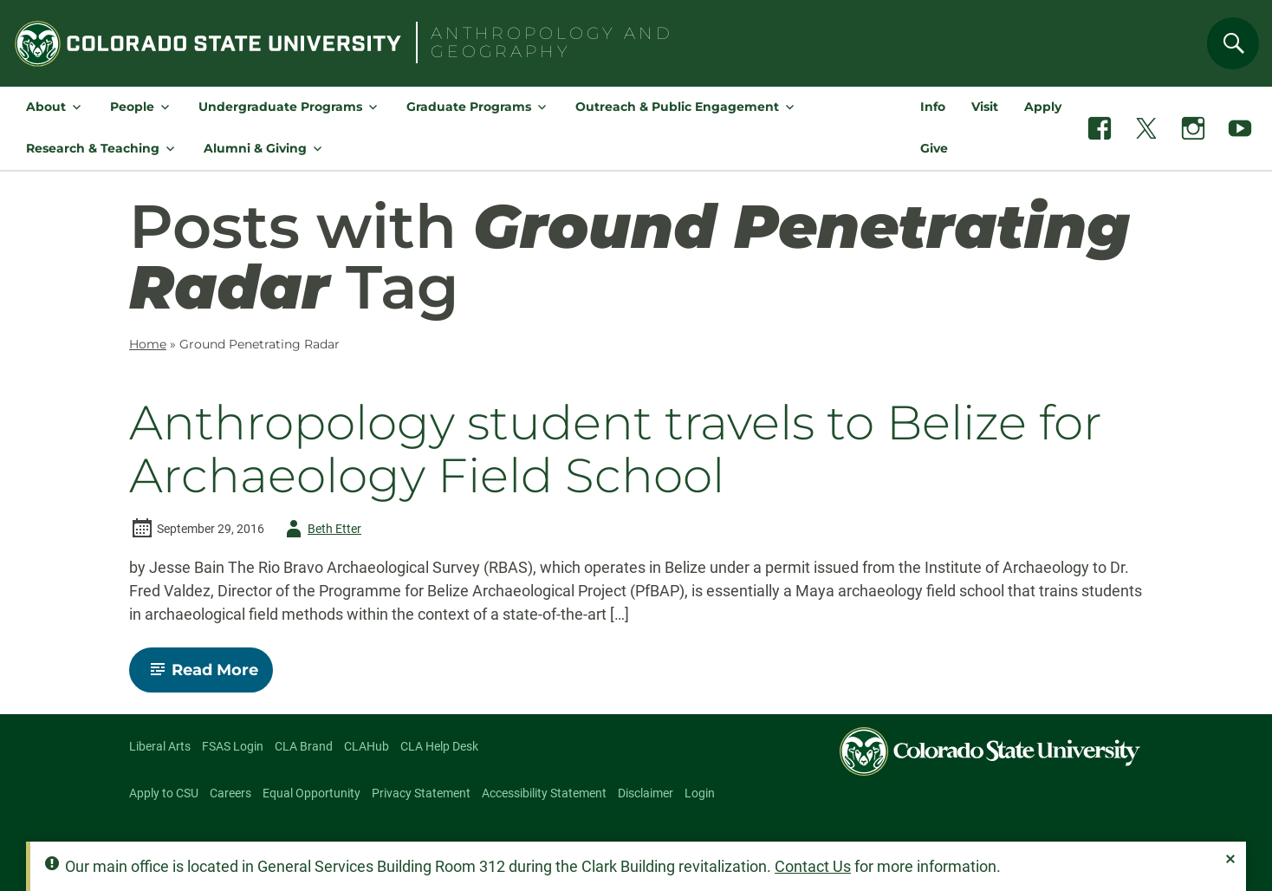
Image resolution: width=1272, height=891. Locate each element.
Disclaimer (645, 793)
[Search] (1233, 43)
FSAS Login (232, 746)
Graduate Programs (468, 106)
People (132, 106)
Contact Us (813, 866)
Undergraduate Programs (280, 106)
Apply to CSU (163, 793)
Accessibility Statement (544, 793)
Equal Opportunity (311, 793)
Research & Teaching (92, 148)
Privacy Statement (421, 793)
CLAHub (366, 746)
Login (700, 793)
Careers (230, 793)
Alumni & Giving (255, 148)
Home (147, 344)
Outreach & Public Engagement (677, 106)
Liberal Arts (160, 746)
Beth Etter (320, 529)
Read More (208, 676)
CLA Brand (304, 746)
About (46, 106)
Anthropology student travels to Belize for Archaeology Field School (615, 449)
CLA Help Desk (439, 746)
